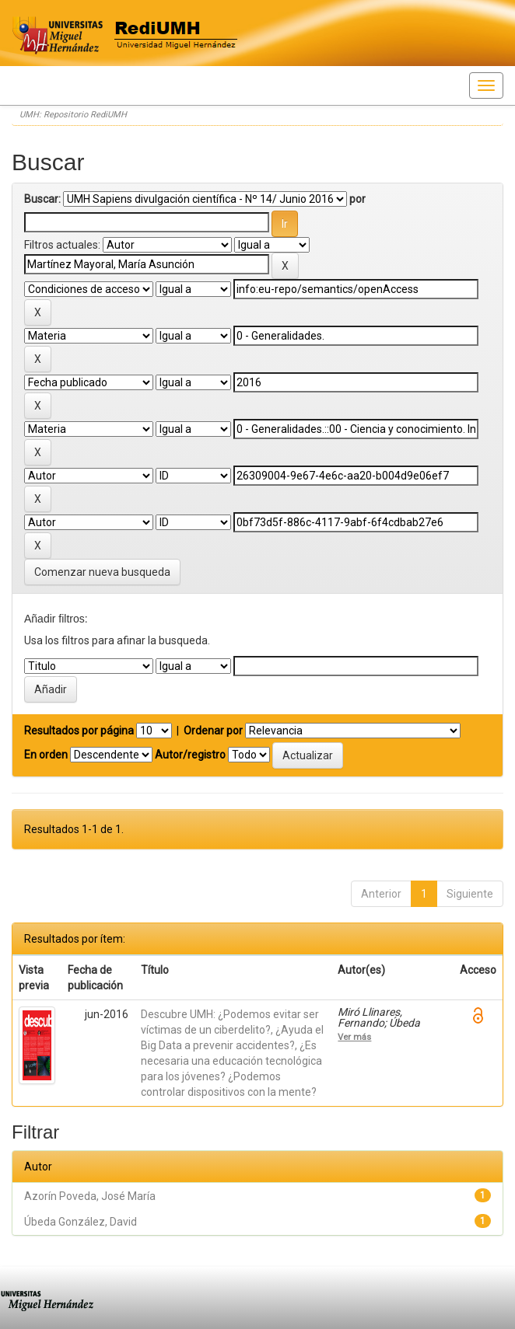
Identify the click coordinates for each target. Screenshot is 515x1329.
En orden (46, 754)
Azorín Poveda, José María (90, 1196)
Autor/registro (190, 754)
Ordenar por (213, 730)
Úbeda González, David (80, 1222)
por (357, 199)
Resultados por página (79, 730)
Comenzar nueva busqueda (102, 572)
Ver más (354, 1036)
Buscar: (42, 199)
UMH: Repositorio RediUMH (73, 115)
